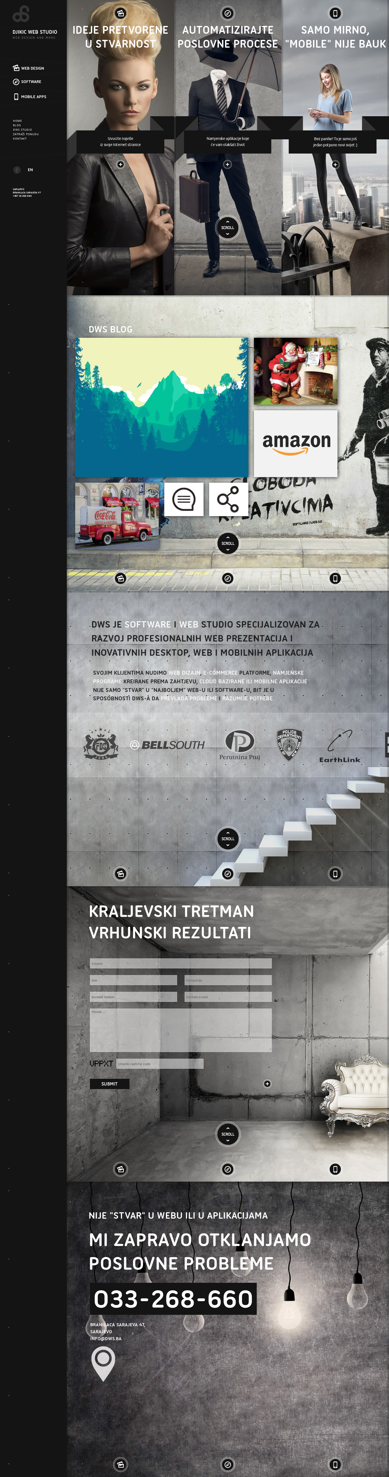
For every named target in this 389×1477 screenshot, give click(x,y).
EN (30, 169)
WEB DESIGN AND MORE (34, 38)
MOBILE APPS (33, 96)
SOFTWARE (31, 81)
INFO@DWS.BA (106, 1338)
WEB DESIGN (32, 68)
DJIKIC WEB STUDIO (35, 32)
